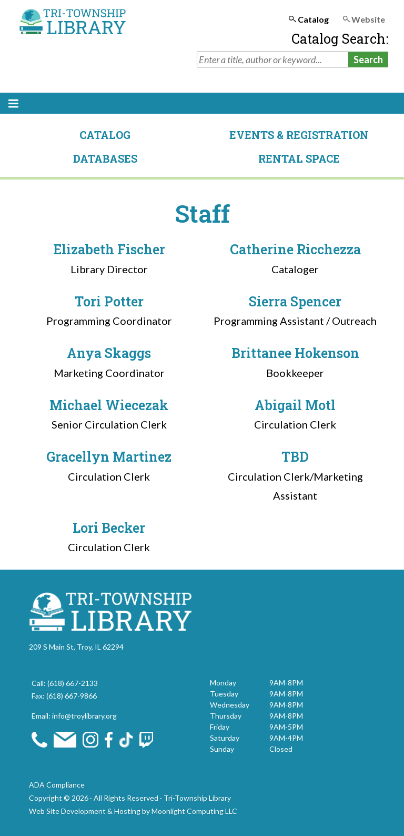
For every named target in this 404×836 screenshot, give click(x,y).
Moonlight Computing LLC (194, 811)
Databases (105, 158)
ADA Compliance (57, 784)
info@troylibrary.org (84, 715)
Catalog (104, 135)
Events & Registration (299, 135)
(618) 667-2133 (72, 683)
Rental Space (299, 158)
